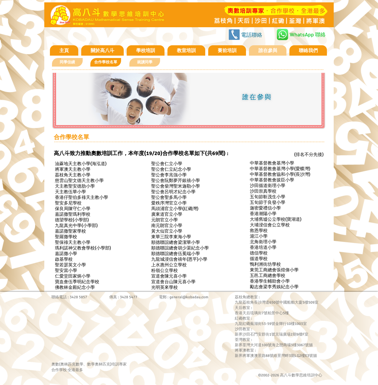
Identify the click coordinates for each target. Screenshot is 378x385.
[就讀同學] (144, 62)
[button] (105, 62)
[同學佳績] (67, 62)
